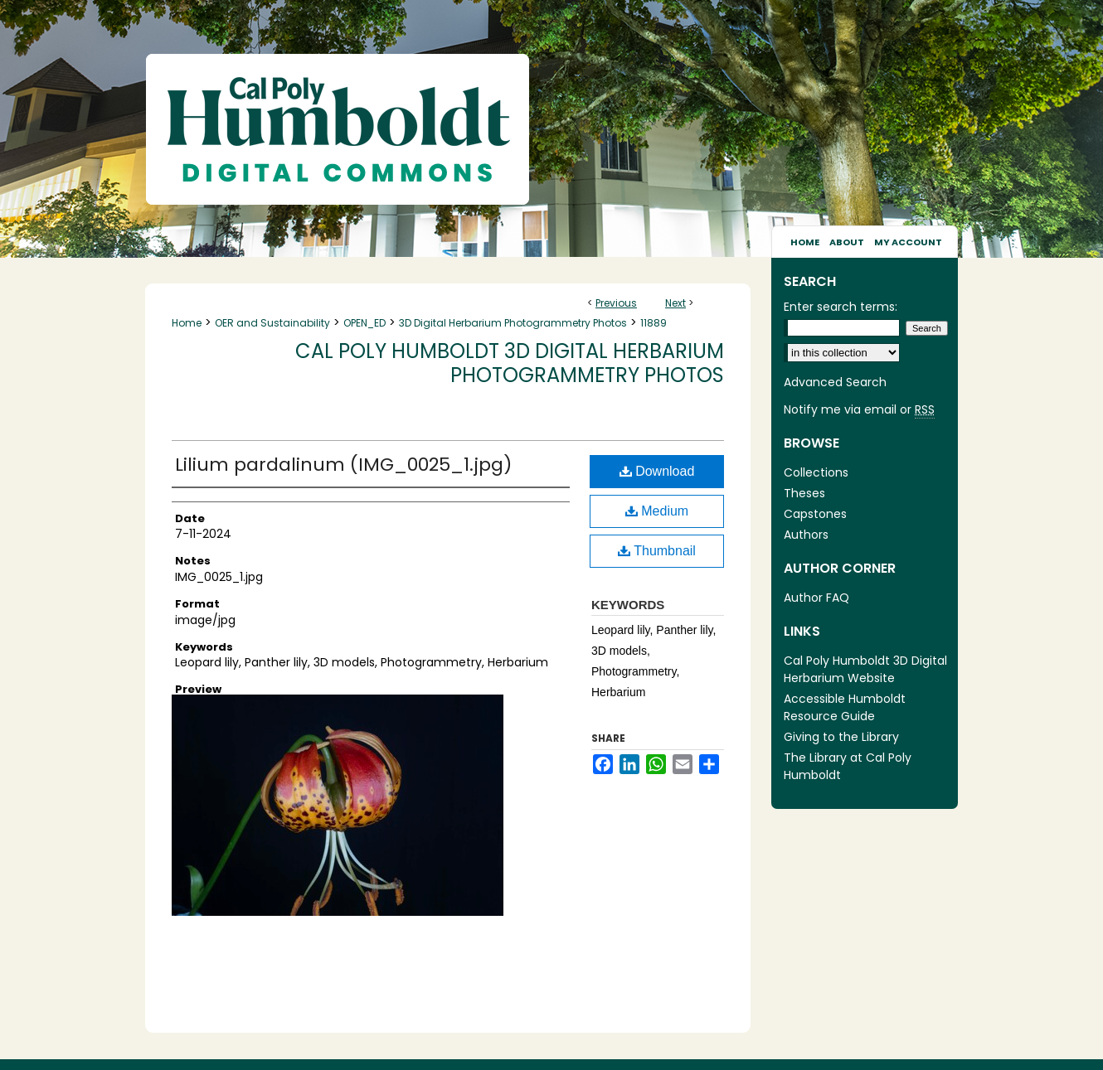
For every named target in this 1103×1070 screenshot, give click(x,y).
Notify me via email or (859, 410)
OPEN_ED (364, 323)
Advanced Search (835, 382)
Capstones (815, 514)
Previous (616, 303)
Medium (656, 511)
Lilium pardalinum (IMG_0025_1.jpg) (343, 464)
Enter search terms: (840, 306)
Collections (816, 472)
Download (657, 471)
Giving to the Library (841, 737)
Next (675, 303)
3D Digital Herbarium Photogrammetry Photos (513, 323)
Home (187, 323)
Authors (806, 534)
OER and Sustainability (272, 323)
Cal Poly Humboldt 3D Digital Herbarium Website (865, 669)
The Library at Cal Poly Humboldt (847, 766)
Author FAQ (816, 597)
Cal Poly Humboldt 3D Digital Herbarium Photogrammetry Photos (509, 363)
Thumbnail (657, 551)
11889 (653, 323)
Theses (804, 493)
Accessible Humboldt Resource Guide (845, 707)
